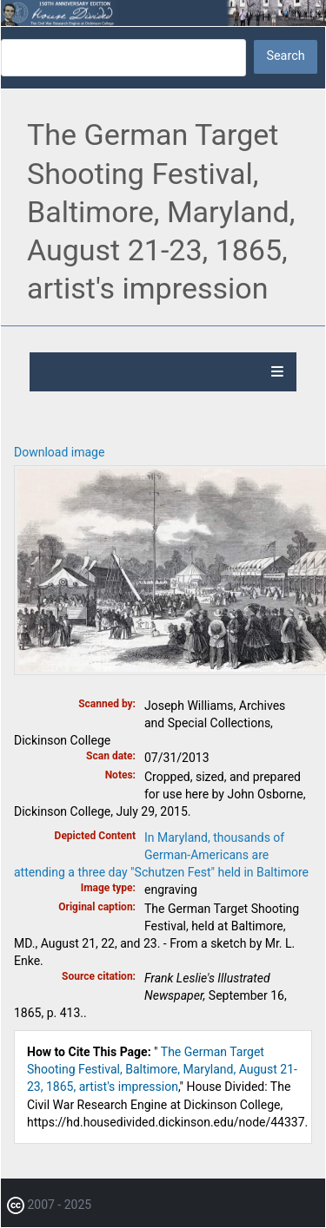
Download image (59, 452)
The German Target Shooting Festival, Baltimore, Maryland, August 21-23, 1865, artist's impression (162, 1069)
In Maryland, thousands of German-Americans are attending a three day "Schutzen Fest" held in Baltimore (161, 855)
